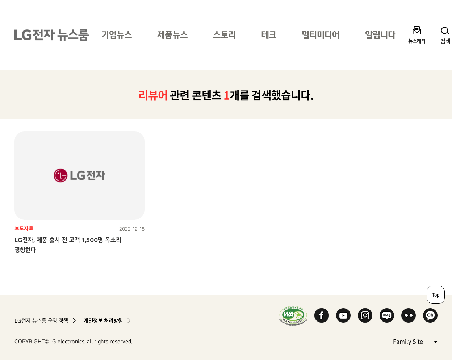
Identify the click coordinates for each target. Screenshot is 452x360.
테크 (268, 34)
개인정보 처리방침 (103, 320)
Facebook (321, 315)
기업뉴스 (116, 34)
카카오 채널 (430, 315)
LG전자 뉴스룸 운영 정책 (41, 320)
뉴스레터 (417, 41)
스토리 (224, 34)
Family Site (415, 340)
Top (435, 295)
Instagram (365, 315)
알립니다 (380, 34)
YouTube (343, 315)
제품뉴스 (172, 34)
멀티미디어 (321, 34)
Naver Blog (387, 315)
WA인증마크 (293, 316)
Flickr (408, 315)
